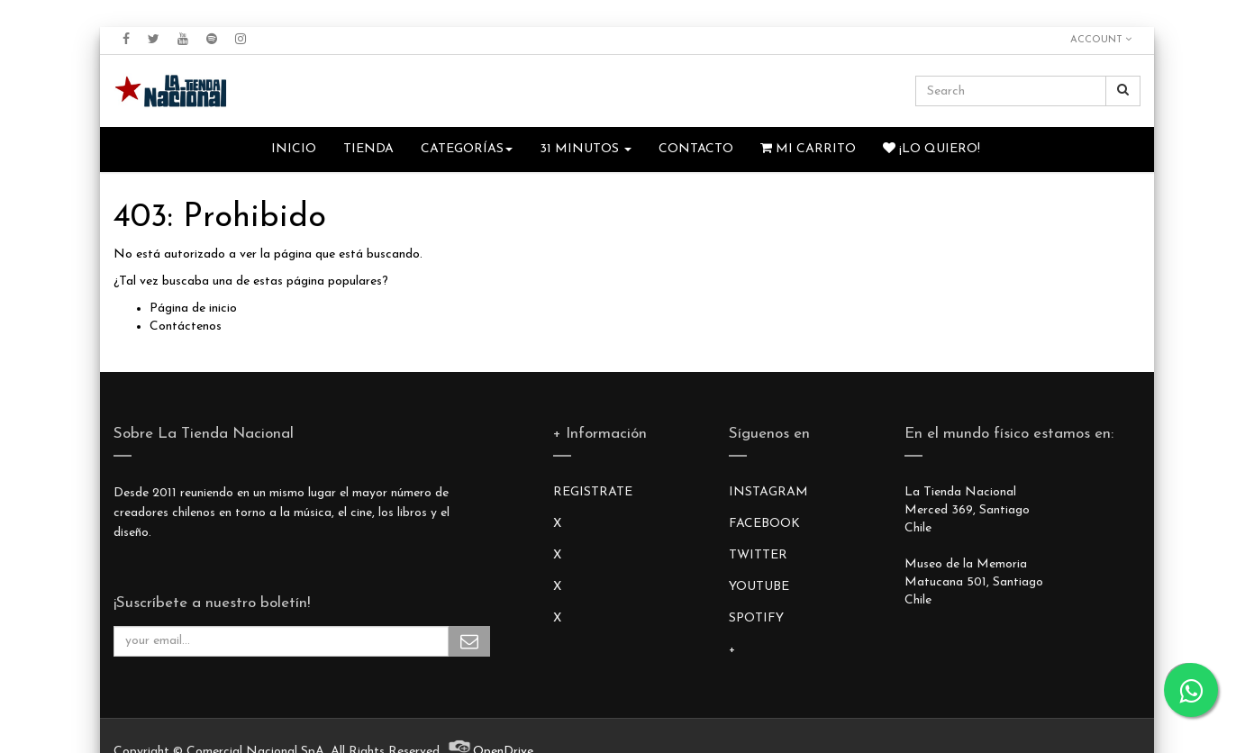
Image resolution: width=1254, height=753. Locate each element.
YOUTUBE (759, 587)
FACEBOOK (764, 524)
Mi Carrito (808, 148)
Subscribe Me (469, 641)
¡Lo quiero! (931, 148)
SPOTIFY (756, 618)
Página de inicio (193, 308)
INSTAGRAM (768, 492)
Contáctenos (186, 326)
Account (1100, 39)
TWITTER (758, 555)
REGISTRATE (592, 492)
